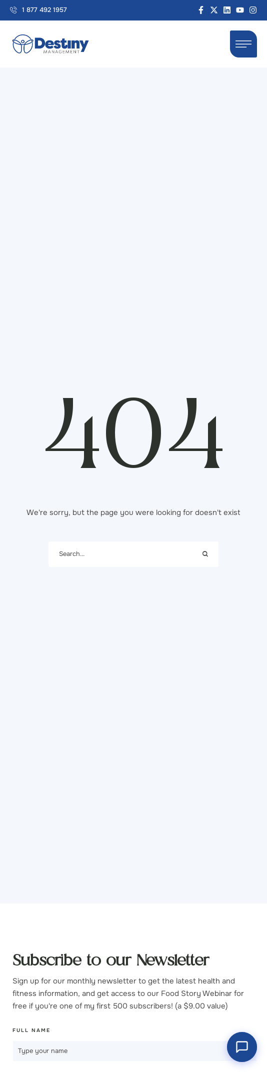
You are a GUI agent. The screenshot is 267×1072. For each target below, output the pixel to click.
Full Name (31, 1030)
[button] (38, 10)
